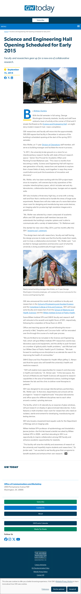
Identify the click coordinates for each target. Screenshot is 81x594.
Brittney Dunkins (40, 111)
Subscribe (40, 20)
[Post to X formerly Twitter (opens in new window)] (8, 78)
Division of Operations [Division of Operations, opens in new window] (51, 145)
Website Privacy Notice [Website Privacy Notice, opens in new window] (41, 571)
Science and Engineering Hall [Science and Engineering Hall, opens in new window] (55, 124)
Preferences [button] (45, 589)
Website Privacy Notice (64, 581)
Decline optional (58, 589)
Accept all (72, 589)
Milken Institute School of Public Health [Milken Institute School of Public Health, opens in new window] (59, 313)
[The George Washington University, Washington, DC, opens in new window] (40, 556)
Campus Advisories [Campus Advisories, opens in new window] (40, 565)
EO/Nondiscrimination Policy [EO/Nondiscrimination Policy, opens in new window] (40, 568)
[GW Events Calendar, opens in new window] (40, 523)
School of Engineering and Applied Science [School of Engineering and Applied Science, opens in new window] (55, 304)
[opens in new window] (6, 541)
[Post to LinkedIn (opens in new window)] (11, 78)
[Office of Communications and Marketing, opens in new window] (22, 484)
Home (6, 31)
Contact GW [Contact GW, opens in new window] (40, 575)
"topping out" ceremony (37, 231)
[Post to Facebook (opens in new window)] (5, 78)
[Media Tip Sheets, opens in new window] (40, 529)
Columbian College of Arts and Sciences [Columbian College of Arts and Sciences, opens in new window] (46, 307)
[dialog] (40, 586)
